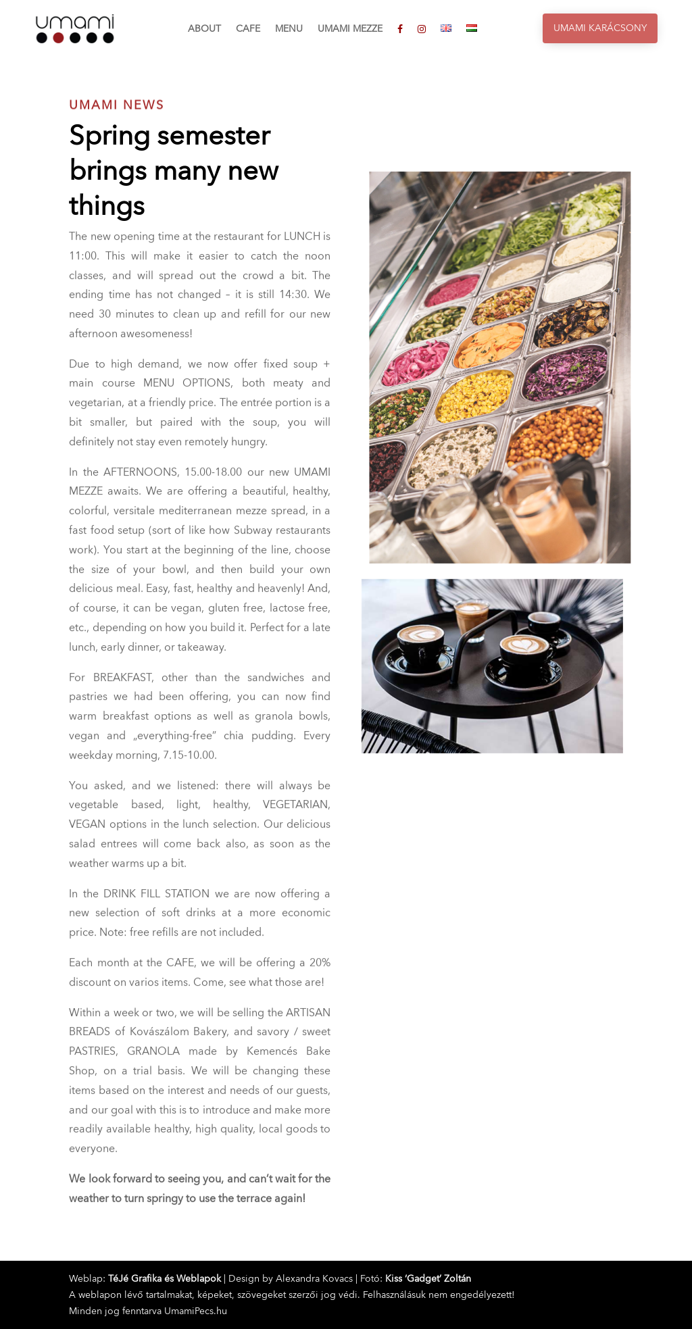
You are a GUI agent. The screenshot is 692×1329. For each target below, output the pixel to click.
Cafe (248, 29)
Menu (289, 29)
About (204, 29)
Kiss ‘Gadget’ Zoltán (428, 1278)
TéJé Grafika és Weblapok (164, 1278)
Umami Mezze (350, 29)
